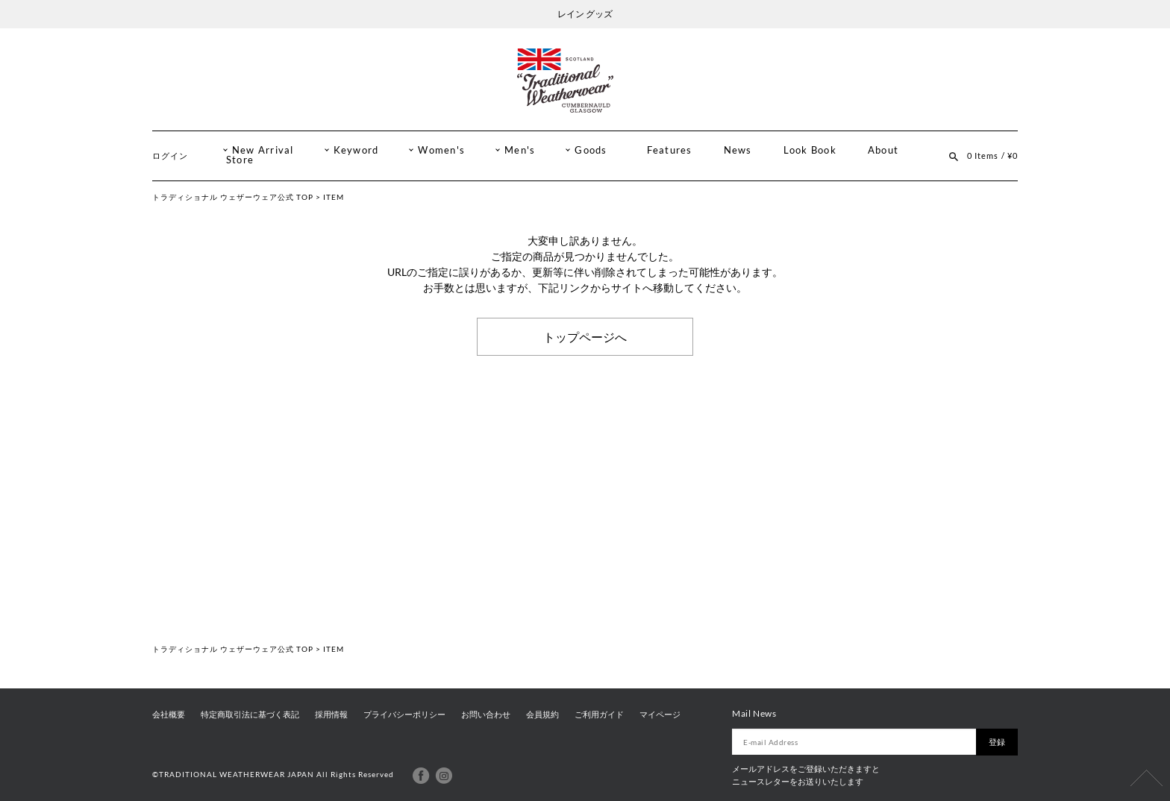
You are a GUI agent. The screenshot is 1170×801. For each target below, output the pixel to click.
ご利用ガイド (599, 714)
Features (669, 150)
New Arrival (263, 150)
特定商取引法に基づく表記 (250, 714)
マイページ (660, 714)
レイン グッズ (585, 13)
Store (240, 160)
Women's (441, 150)
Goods (591, 150)
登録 (997, 742)
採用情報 (331, 714)
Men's (519, 150)
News (738, 150)
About (883, 150)
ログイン (170, 155)
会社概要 (168, 714)
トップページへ (585, 336)
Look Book (809, 150)
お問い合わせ (485, 714)
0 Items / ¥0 (992, 155)
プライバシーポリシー (404, 714)
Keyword (356, 150)
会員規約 (542, 714)
